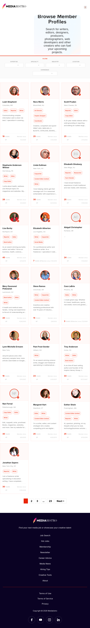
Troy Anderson (71, 347)
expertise (14, 61)
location (76, 61)
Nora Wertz (38, 102)
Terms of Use (45, 593)
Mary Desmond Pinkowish (9, 287)
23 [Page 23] (50, 501)
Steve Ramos (39, 286)
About (45, 580)
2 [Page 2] (31, 501)
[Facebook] (31, 619)
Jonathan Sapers (10, 462)
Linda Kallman (39, 165)
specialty (34, 61)
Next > (60, 501)
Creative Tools (45, 575)
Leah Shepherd (9, 102)
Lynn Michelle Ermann (12, 347)
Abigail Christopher (73, 227)
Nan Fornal (7, 404)
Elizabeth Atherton (42, 228)
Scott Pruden (70, 102)
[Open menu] (85, 7)
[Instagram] (49, 619)
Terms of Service (45, 598)
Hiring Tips (45, 569)
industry (55, 61)
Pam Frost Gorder (41, 347)
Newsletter (45, 552)
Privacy (45, 604)
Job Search (45, 535)
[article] (14, 113)
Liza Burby (7, 228)
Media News (45, 563)
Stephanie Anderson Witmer (12, 166)
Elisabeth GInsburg (73, 164)
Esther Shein (70, 404)
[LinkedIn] (58, 619)
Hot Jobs (45, 541)
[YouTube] (40, 619)
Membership (45, 547)
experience (45, 70)
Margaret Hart (39, 404)
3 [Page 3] (37, 501)
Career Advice (45, 558)
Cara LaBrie (69, 286)
